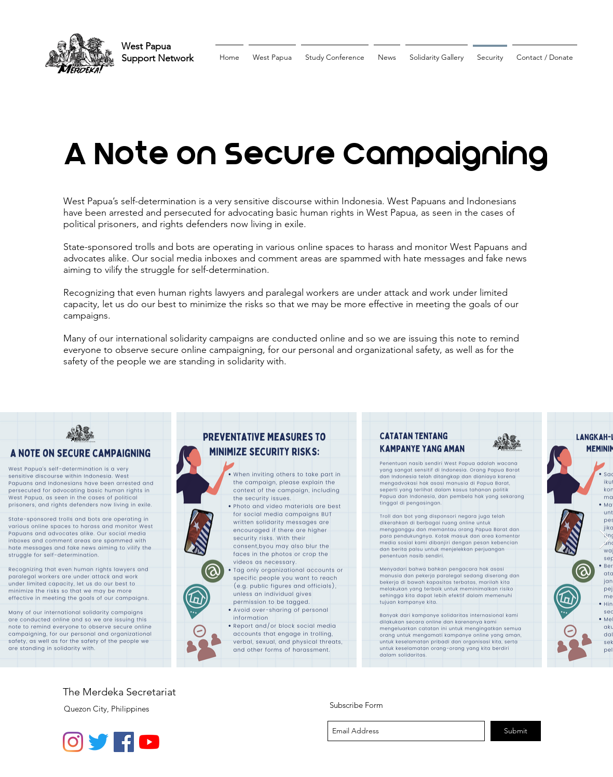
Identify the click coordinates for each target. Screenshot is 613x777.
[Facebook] (124, 742)
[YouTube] (149, 742)
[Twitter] (98, 742)
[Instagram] (73, 742)
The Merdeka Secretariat (119, 692)
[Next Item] (604, 540)
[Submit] (516, 731)
